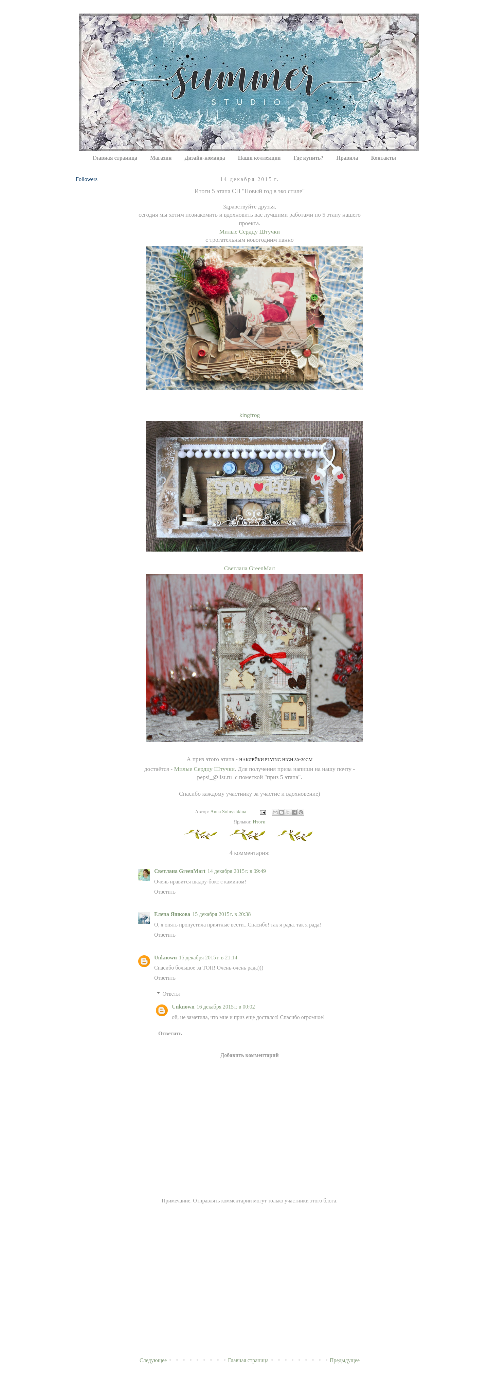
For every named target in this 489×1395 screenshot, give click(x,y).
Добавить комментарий (249, 1055)
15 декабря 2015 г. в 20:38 (221, 914)
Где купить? (309, 158)
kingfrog (249, 415)
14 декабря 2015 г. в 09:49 (236, 871)
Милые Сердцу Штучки (249, 231)
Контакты (383, 158)
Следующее (153, 1360)
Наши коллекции (259, 158)
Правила (347, 158)
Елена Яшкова (172, 914)
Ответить (165, 892)
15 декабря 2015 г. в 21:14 (208, 957)
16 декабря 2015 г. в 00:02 (226, 1007)
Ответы (171, 994)
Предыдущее (345, 1360)
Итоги (259, 821)
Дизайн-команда (204, 158)
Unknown (165, 957)
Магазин (160, 158)
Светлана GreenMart (249, 568)
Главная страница (115, 158)
